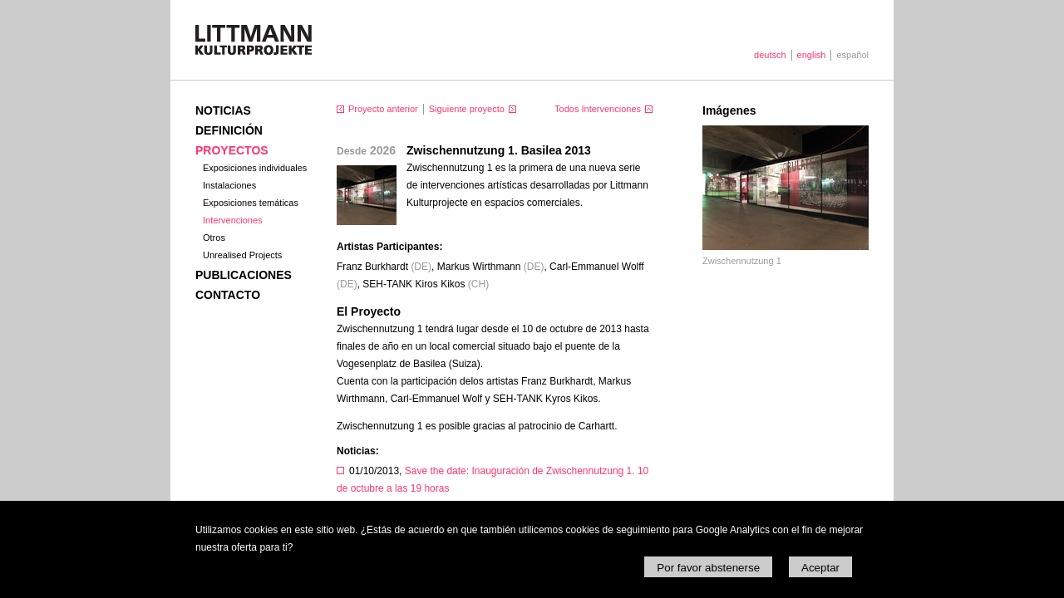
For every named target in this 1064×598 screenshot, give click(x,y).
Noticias (223, 110)
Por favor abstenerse (708, 567)
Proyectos (231, 150)
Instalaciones (229, 185)
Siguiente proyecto (467, 109)
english (811, 55)
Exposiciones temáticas (250, 203)
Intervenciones (233, 220)
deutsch (770, 55)
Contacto (227, 294)
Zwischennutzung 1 (741, 261)
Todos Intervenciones (597, 109)
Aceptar (820, 567)
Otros (214, 238)
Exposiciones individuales (255, 168)
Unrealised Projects (242, 255)
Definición (229, 130)
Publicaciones (243, 275)
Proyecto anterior (383, 109)
